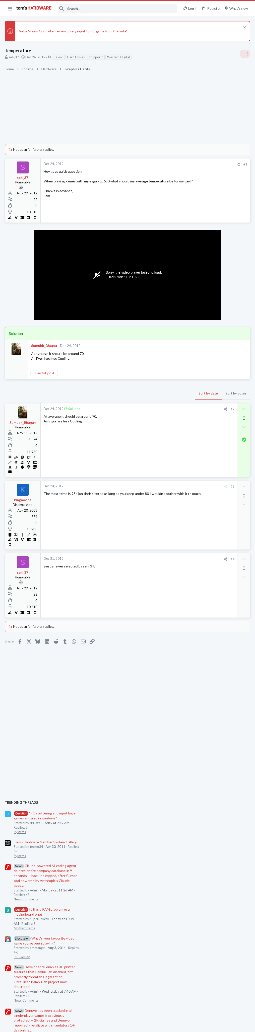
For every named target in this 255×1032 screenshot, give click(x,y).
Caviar (58, 57)
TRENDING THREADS (192, 296)
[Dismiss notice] (244, 27)
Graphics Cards (195, 648)
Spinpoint (96, 57)
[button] (10, 8)
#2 (153, 409)
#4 (153, 559)
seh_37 (14, 57)
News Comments (196, 393)
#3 (153, 486)
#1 (165, 164)
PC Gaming (192, 451)
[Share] (158, 164)
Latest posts (187, 550)
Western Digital (118, 57)
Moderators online (193, 729)
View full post (44, 373)
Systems (190, 325)
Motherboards (195, 422)
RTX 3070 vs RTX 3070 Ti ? (213, 658)
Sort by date (128, 393)
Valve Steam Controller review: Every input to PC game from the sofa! (73, 31)
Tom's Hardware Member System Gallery (215, 335)
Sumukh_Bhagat (44, 345)
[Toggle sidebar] (245, 54)
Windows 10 (193, 624)
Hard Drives (76, 57)
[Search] (117, 8)
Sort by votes (156, 393)
